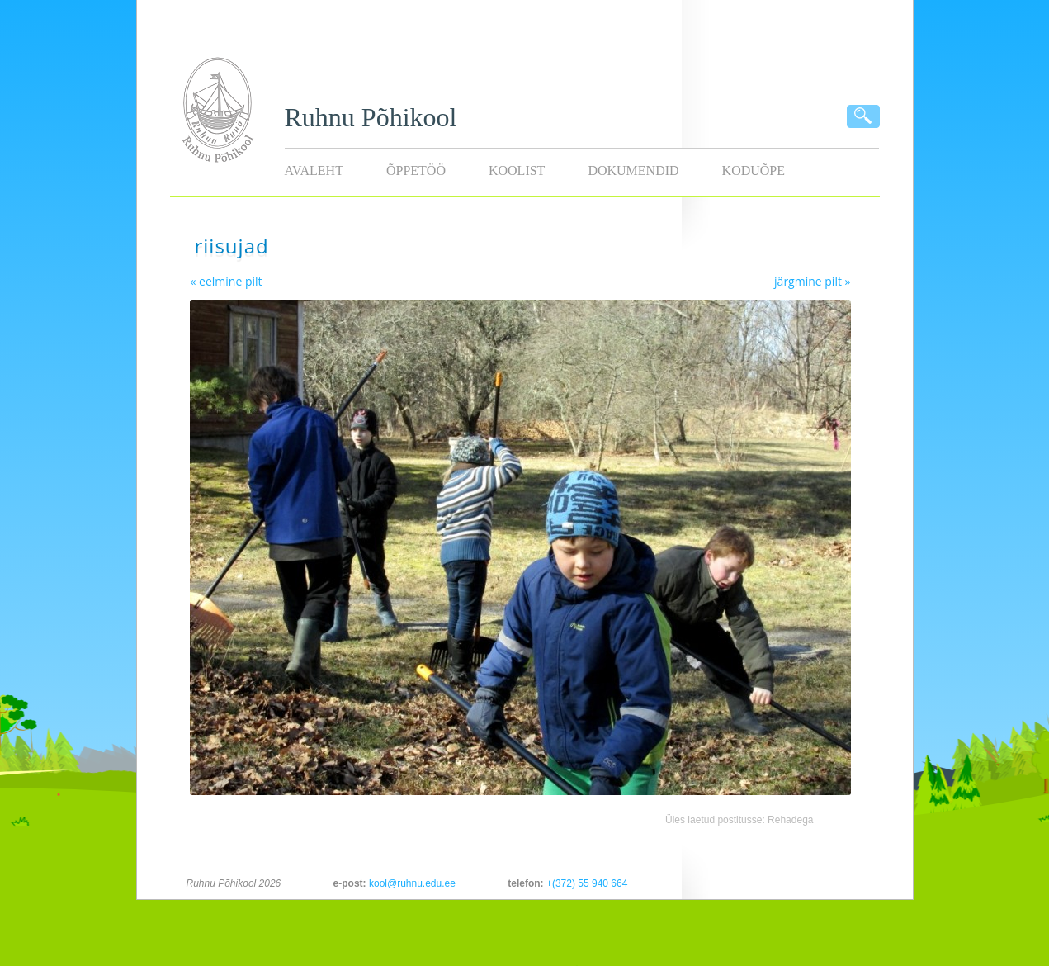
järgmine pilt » (812, 281)
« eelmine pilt (226, 281)
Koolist (517, 170)
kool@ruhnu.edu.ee (412, 883)
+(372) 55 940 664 (586, 883)
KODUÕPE (753, 170)
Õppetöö (416, 170)
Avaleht (314, 170)
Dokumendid (633, 170)
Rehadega (790, 820)
